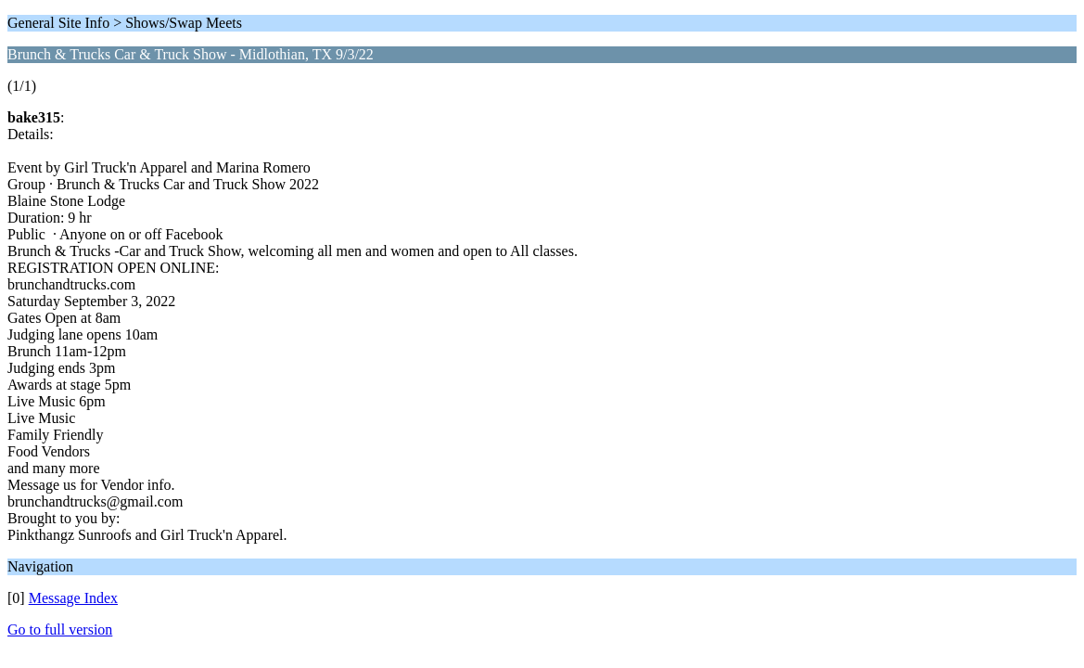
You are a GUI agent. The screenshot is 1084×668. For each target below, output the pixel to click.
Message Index (73, 598)
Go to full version (59, 629)
